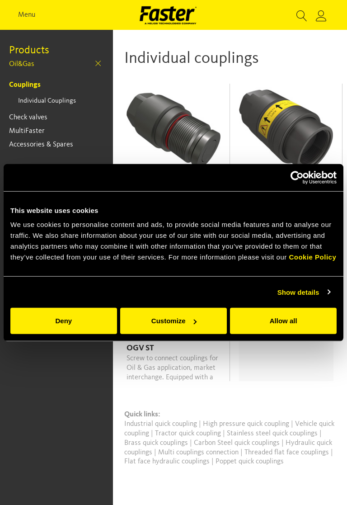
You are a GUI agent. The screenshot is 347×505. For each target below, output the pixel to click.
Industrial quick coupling (160, 424)
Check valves (28, 117)
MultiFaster (27, 131)
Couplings (25, 85)
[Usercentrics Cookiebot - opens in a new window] (297, 177)
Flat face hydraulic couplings (167, 461)
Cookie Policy (312, 257)
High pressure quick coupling (247, 424)
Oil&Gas (21, 64)
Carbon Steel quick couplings (237, 443)
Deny (63, 321)
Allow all (283, 321)
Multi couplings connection (199, 452)
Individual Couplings (47, 101)
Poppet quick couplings (250, 461)
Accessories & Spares (41, 144)
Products (29, 50)
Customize (174, 321)
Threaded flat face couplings (287, 452)
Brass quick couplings (157, 443)
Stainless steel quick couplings (273, 433)
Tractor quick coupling (189, 433)
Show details (298, 292)
